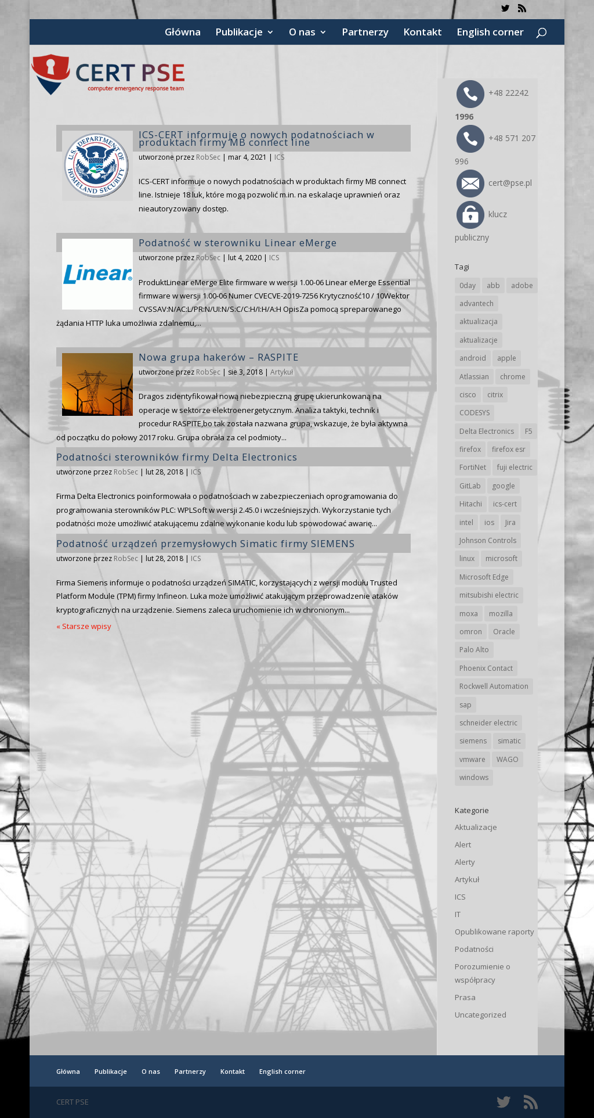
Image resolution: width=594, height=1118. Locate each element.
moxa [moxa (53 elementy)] (468, 614)
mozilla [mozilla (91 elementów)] (501, 614)
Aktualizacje (476, 827)
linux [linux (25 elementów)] (467, 558)
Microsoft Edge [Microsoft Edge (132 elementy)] (484, 577)
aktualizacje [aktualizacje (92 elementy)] (478, 340)
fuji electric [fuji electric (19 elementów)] (515, 467)
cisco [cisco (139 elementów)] (467, 395)
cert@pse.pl (494, 182)
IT (458, 914)
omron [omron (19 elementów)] (470, 632)
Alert (463, 844)
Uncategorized (480, 1014)
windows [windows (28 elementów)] (473, 777)
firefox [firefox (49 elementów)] (470, 449)
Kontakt (422, 33)
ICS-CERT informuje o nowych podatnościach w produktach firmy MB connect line (257, 138)
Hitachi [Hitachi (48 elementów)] (470, 504)
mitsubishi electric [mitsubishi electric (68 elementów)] (489, 595)
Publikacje (239, 33)
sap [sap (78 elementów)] (465, 705)
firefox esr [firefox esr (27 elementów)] (509, 449)
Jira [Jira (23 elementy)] (510, 522)
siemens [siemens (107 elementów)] (473, 741)
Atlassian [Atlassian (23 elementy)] (474, 377)
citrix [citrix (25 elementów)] (495, 395)
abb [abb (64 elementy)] (493, 285)
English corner (490, 33)
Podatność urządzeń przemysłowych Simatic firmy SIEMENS (205, 543)
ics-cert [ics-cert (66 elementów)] (505, 504)
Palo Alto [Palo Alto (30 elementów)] (474, 650)
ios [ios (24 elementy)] (489, 522)
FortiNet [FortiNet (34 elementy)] (472, 467)
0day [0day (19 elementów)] (467, 285)
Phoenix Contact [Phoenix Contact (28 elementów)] (486, 668)
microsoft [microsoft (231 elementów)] (501, 558)
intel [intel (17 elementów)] (466, 522)
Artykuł (281, 372)
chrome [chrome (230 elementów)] (513, 377)
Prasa (465, 997)
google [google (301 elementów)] (503, 486)
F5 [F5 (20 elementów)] (529, 431)
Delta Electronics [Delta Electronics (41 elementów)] (486, 431)
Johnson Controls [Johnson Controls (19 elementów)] (487, 540)
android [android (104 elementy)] (472, 358)
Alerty (465, 862)
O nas (302, 33)
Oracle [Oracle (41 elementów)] (504, 632)
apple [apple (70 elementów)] (506, 358)
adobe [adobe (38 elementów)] (522, 285)
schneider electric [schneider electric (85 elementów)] (488, 723)
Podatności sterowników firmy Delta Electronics (177, 456)
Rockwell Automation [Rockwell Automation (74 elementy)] (493, 686)
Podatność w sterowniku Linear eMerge (238, 242)
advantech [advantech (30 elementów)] (476, 303)
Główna (183, 33)
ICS (279, 157)
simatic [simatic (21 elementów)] (509, 741)
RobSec (208, 157)
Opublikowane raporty (494, 931)
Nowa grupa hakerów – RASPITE (219, 357)
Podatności (474, 949)
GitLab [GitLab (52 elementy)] (470, 486)
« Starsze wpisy (83, 626)
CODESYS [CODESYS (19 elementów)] (474, 413)
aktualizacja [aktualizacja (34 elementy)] (478, 321)
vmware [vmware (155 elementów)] (472, 759)
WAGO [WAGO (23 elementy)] (508, 759)
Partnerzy (365, 33)
